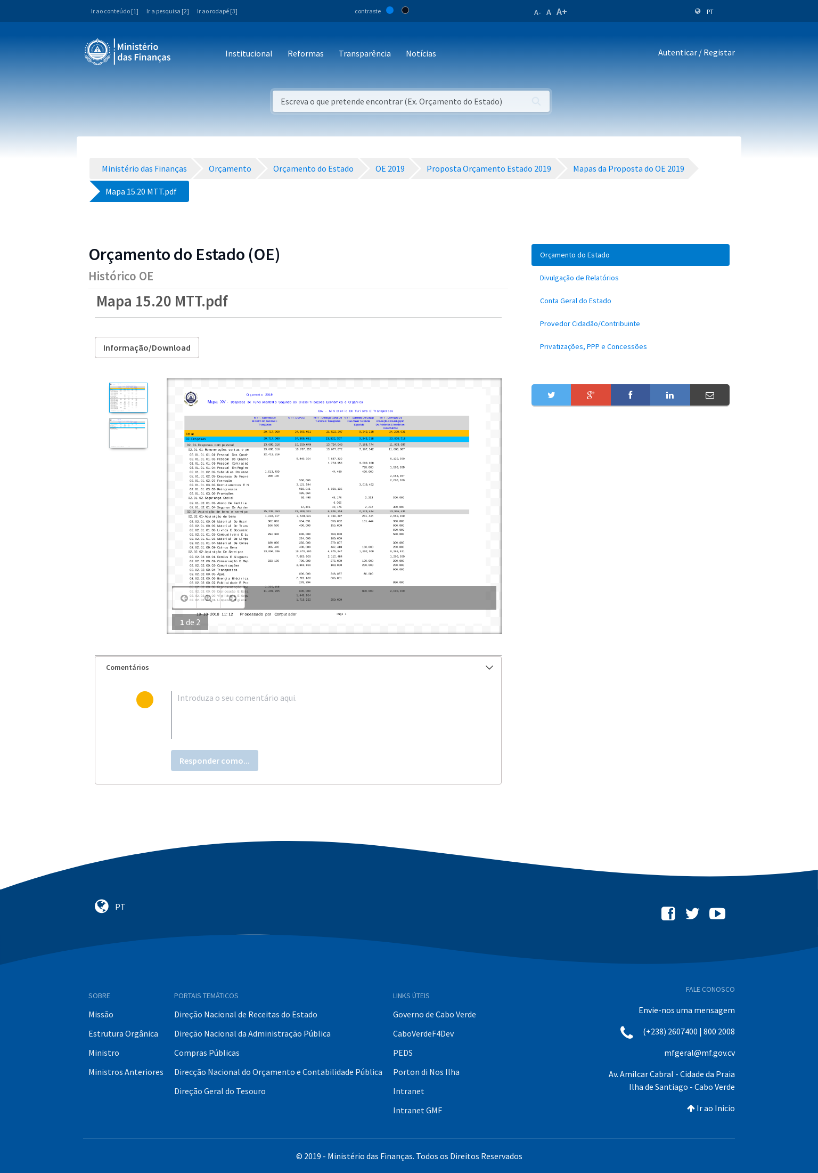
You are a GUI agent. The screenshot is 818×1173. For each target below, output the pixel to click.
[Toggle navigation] (188, 54)
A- (537, 12)
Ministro (103, 1052)
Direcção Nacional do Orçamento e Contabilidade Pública (278, 1071)
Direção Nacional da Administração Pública (252, 1033)
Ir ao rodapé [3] (217, 11)
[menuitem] (630, 255)
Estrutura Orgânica (123, 1033)
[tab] (298, 667)
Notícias (421, 53)
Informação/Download (147, 347)
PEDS (403, 1052)
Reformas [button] (306, 53)
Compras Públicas (207, 1052)
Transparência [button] (365, 53)
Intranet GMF (417, 1110)
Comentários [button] (299, 667)
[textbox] (315, 715)
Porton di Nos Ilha (426, 1071)
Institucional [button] (249, 53)
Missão (100, 1014)
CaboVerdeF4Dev (423, 1033)
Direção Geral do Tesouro (220, 1091)
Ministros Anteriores (125, 1071)
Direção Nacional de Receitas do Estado (245, 1014)
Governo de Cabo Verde (434, 1014)
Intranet (408, 1091)
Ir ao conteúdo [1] (114, 11)
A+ (562, 11)
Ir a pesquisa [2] (167, 11)
